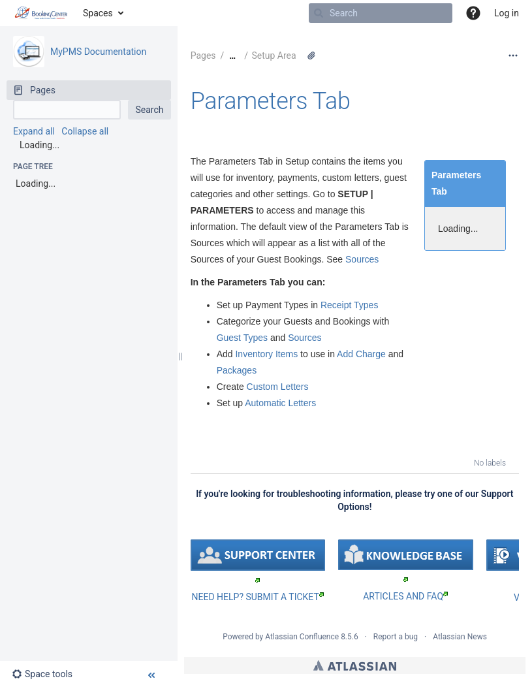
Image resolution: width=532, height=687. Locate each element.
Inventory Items (266, 354)
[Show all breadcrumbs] (232, 55)
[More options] (513, 55)
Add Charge (361, 354)
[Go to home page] (41, 13)
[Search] (318, 13)
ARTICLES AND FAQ (405, 596)
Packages (237, 370)
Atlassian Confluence (302, 636)
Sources (362, 259)
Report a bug (395, 636)
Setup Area (273, 55)
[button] (473, 13)
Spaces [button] (98, 13)
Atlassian (354, 665)
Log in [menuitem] (506, 13)
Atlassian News (460, 636)
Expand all (34, 131)
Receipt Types (349, 305)
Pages (203, 55)
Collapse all (84, 131)
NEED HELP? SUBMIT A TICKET (258, 597)
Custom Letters (278, 386)
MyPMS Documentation (98, 51)
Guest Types (242, 337)
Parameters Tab (271, 101)
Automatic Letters (280, 403)
